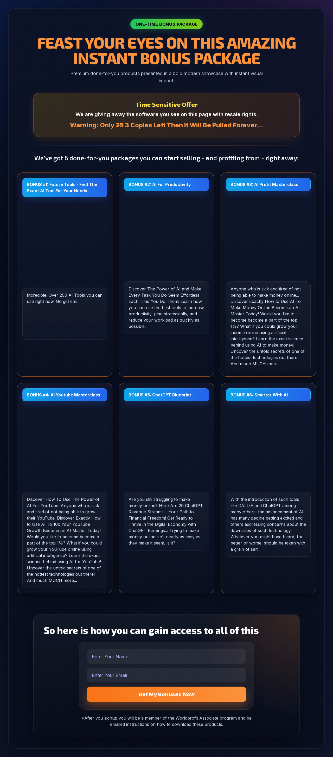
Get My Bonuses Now (166, 694)
